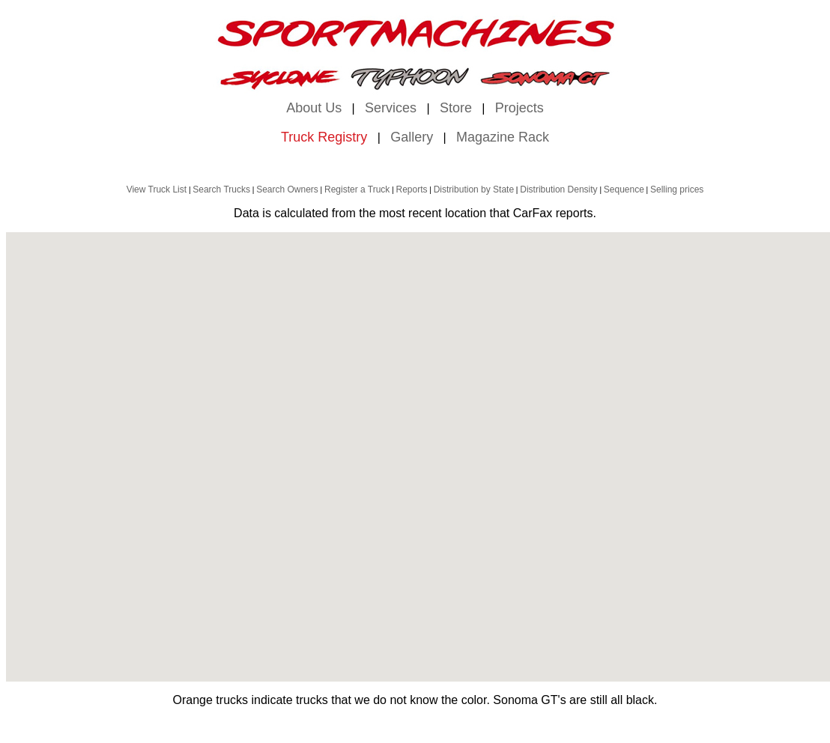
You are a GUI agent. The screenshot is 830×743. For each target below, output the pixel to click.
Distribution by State (474, 189)
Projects (519, 107)
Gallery (411, 137)
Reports (412, 189)
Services (390, 107)
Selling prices (676, 189)
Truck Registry (324, 137)
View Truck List (157, 189)
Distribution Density (558, 189)
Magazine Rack (502, 137)
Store (456, 107)
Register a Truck (357, 189)
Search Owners (287, 189)
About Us (314, 107)
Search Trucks (221, 189)
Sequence (624, 189)
